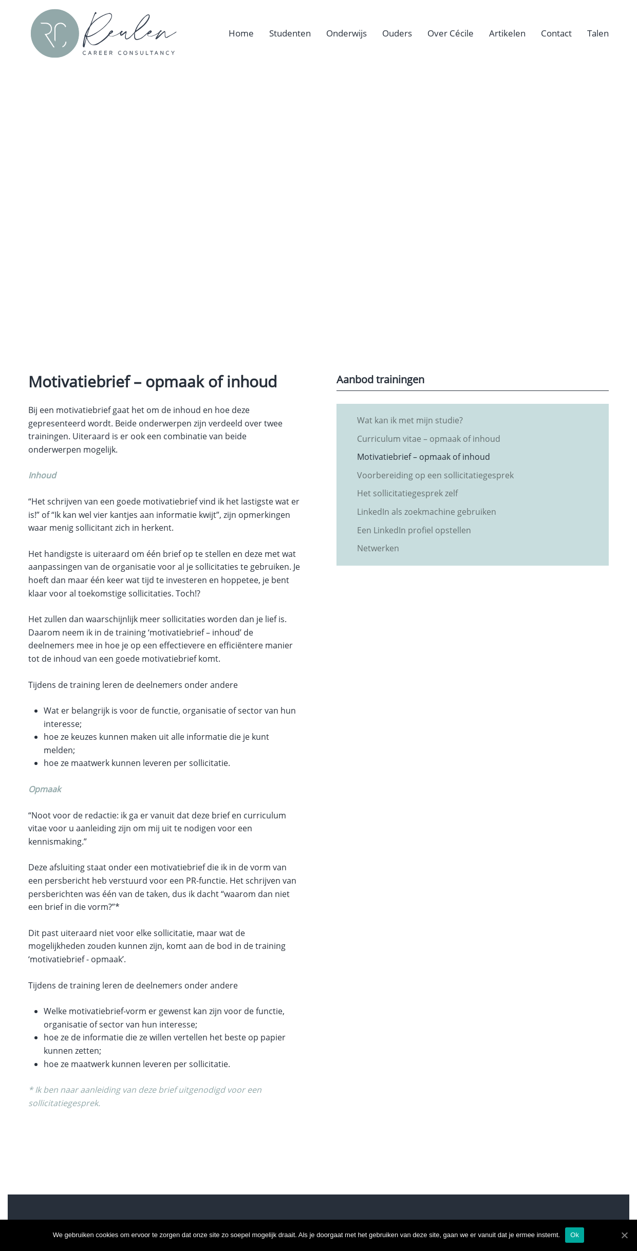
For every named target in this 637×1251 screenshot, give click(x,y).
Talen (598, 33)
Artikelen (507, 33)
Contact (556, 33)
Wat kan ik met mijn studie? (410, 420)
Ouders (397, 33)
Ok (574, 1235)
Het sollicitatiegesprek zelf (407, 493)
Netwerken (378, 548)
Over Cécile (450, 33)
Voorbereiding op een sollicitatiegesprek (435, 475)
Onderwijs (346, 33)
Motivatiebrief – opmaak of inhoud (423, 456)
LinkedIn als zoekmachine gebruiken (426, 511)
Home (241, 33)
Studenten (290, 33)
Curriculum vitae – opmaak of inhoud (428, 438)
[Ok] (624, 1235)
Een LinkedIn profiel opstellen (414, 530)
